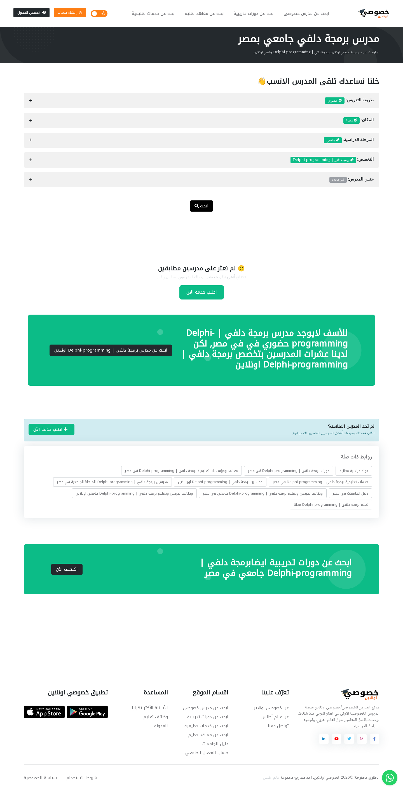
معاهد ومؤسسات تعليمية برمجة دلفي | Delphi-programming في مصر (181, 470)
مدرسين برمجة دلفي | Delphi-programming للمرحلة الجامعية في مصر (112, 481)
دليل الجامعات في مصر (350, 493)
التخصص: (332, 160)
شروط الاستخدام (82, 778)
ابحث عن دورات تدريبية (254, 13)
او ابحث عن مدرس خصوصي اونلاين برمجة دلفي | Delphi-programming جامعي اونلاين (316, 52)
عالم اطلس (271, 777)
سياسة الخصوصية (40, 778)
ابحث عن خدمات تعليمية (154, 13)
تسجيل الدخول (31, 12)
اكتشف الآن (67, 569)
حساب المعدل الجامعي (206, 753)
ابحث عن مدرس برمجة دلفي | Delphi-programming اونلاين (110, 350)
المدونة (161, 726)
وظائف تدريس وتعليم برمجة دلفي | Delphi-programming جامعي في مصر (263, 493)
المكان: (358, 120)
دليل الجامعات (215, 744)
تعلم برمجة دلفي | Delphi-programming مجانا (331, 504)
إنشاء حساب (70, 12)
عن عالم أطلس (275, 717)
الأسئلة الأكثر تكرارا (150, 708)
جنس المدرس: (351, 179)
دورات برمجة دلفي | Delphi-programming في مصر (288, 470)
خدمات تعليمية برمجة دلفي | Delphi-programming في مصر (320, 481)
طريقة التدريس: (349, 100)
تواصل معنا (278, 726)
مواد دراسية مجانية (353, 470)
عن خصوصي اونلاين (270, 708)
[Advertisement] (197, 235)
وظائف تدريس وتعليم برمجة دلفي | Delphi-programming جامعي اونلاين (134, 493)
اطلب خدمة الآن (201, 292)
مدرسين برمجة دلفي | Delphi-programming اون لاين (220, 481)
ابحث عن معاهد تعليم (205, 13)
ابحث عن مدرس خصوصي (306, 13)
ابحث (201, 206)
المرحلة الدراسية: (349, 140)
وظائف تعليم (156, 717)
